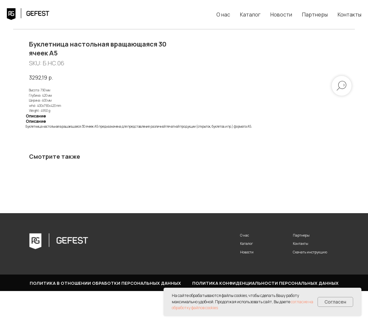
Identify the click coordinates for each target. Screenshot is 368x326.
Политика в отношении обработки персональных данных (105, 318)
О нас (223, 14)
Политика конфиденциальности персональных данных (265, 318)
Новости (281, 14)
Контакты (349, 14)
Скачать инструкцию (310, 287)
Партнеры (315, 14)
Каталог (250, 14)
